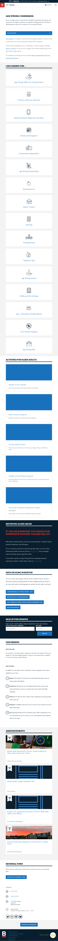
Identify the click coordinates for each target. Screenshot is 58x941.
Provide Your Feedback (29, 924)
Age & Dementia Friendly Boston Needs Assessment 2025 (24, 602)
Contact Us (12, 939)
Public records (13, 935)
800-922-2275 (34, 551)
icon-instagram (16, 917)
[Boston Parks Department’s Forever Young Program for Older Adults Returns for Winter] (29, 749)
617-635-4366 (37, 561)
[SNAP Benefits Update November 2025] (29, 779)
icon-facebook (12, 917)
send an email (15, 896)
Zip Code (38, 625)
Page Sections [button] (28, 33)
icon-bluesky (20, 917)
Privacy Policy (13, 932)
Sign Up (44, 633)
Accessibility (12, 937)
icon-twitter (8, 917)
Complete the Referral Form (16, 877)
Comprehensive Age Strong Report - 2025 (20, 591)
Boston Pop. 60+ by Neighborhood (17, 597)
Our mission (9, 39)
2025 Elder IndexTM (13, 607)
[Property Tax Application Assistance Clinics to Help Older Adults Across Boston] (29, 810)
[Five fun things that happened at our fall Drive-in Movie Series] (29, 840)
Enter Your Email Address (15, 625)
